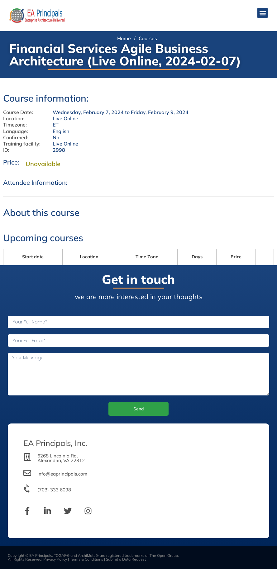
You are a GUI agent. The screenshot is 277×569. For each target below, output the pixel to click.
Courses (148, 38)
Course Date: (18, 112)
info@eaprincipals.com (62, 474)
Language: (15, 131)
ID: (6, 150)
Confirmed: (15, 138)
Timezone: (15, 125)
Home (124, 38)
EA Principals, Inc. (55, 443)
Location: (13, 119)
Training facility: (22, 144)
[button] (262, 13)
